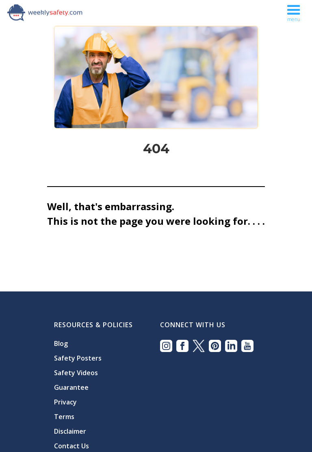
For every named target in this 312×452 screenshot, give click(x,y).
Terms (64, 416)
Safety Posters (78, 358)
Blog (61, 343)
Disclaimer (70, 431)
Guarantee (71, 387)
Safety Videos (76, 372)
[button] (294, 11)
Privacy (65, 402)
